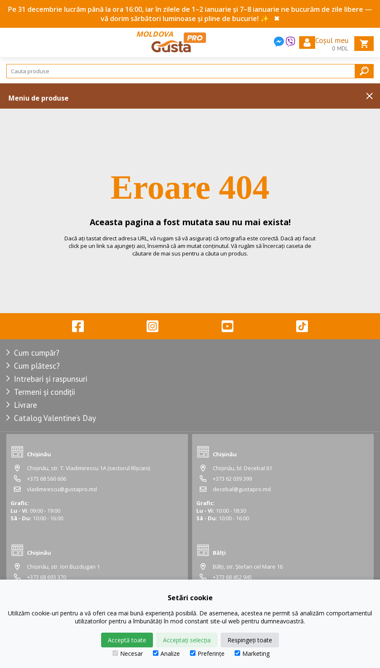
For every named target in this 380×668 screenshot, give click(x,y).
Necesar (127, 653)
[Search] (190, 71)
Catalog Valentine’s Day (55, 418)
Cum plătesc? (37, 366)
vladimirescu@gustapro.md (62, 489)
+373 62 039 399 (232, 478)
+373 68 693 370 (46, 577)
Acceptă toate (127, 640)
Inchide (369, 95)
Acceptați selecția (187, 640)
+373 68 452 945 (232, 577)
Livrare (25, 405)
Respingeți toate (249, 640)
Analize (166, 653)
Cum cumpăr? (36, 353)
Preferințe (207, 653)
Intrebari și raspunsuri (50, 379)
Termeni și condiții (44, 392)
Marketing (252, 653)
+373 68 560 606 (46, 478)
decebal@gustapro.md (242, 489)
